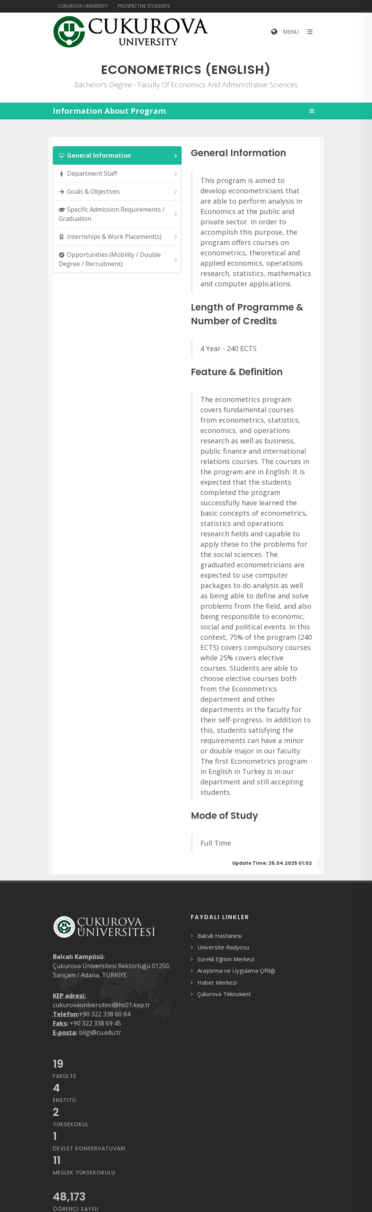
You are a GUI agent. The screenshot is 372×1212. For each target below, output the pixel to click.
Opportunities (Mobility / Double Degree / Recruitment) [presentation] (119, 259)
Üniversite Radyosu (223, 947)
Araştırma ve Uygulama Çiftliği (236, 970)
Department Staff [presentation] (119, 173)
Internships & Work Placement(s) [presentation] (119, 236)
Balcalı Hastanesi (219, 935)
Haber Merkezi (217, 982)
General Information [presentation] (119, 155)
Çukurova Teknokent (224, 994)
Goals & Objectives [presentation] (119, 191)
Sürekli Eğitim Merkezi (225, 959)
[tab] (117, 155)
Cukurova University (82, 6)
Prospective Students (144, 6)
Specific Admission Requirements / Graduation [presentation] (119, 214)
